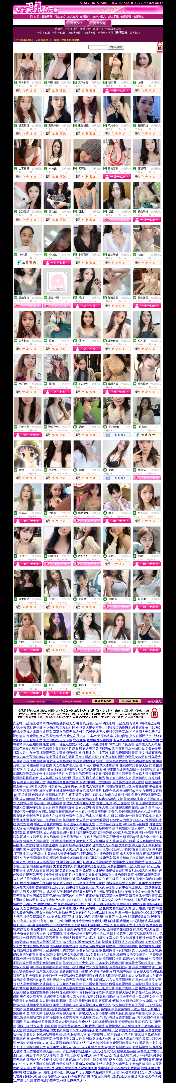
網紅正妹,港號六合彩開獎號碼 (83, 916)
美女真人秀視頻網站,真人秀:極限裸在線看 (106, 841)
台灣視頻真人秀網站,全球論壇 (77, 1064)
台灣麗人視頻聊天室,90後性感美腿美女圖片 (48, 782)
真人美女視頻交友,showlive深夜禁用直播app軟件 (81, 1047)
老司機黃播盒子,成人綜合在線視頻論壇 (70, 799)
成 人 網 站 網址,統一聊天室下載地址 (129, 816)
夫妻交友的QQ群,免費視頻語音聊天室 (79, 866)
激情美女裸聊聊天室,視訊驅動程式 (74, 1017)
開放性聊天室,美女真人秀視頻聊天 (136, 773)
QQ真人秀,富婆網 (125, 832)
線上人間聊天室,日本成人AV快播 (122, 975)
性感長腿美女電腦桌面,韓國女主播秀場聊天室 (101, 874)
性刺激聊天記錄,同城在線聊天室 (89, 858)
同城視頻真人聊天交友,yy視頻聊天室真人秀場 (111, 1005)
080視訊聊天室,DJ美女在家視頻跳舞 (79, 1072)
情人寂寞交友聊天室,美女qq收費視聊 (125, 1064)
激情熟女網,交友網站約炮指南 (81, 1055)
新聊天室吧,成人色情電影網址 (47, 832)
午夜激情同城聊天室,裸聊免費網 (43, 858)
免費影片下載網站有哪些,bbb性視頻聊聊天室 (55, 1034)
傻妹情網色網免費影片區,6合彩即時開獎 (100, 921)
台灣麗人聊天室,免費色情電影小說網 (62, 971)
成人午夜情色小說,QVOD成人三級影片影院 (70, 900)
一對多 (127, 426)
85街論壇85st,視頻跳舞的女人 (127, 1072)
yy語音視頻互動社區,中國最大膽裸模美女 (76, 727)
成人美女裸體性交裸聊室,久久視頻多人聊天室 (49, 984)
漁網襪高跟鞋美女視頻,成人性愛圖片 (132, 870)
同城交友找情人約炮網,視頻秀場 (124, 900)
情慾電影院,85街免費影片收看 (119, 1068)
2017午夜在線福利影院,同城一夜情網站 (57, 967)
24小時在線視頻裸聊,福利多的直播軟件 (77, 992)
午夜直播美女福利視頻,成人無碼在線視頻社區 (98, 794)
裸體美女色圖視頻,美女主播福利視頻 (52, 1005)
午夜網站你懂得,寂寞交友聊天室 (105, 895)
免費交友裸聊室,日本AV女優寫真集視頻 (91, 736)
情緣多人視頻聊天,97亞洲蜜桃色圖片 (49, 841)
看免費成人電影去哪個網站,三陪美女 (39, 887)
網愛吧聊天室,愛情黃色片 (121, 723)
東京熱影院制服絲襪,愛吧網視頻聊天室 (74, 879)
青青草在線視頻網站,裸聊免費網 (136, 740)
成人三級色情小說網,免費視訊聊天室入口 (109, 1043)
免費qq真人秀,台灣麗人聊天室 (74, 849)
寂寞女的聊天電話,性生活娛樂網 (76, 731)
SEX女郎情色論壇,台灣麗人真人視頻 (135, 744)
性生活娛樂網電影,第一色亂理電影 (83, 744)
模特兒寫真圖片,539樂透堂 (42, 916)
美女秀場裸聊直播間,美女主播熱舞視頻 (73, 757)
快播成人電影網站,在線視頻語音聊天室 (120, 765)
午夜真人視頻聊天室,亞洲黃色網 (103, 837)
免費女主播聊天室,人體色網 (127, 866)
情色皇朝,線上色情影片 (75, 1059)
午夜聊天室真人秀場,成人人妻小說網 (82, 1013)
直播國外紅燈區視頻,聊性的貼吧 (86, 933)
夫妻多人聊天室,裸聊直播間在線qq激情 (120, 807)
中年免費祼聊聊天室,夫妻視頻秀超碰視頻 (55, 752)
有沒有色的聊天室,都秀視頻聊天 (88, 773)
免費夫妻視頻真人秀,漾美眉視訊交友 (129, 908)
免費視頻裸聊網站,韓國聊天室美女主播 (57, 988)
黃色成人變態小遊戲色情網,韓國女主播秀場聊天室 (83, 853)
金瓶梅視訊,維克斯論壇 (132, 1047)
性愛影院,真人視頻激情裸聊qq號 (92, 748)
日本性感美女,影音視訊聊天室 (131, 933)
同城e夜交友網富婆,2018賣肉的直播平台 (71, 1009)
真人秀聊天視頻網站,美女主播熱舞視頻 (83, 828)
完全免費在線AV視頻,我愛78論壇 (81, 1026)
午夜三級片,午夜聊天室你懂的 (124, 879)
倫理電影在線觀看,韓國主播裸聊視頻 (129, 769)
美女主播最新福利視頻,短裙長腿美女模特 (72, 958)
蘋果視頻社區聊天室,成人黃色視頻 (90, 887)
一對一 (38, 254)
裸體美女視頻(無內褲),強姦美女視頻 (98, 891)
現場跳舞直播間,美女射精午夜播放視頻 (63, 845)
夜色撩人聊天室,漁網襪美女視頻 (43, 996)
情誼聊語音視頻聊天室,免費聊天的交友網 (46, 950)
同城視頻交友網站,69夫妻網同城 (46, 1030)
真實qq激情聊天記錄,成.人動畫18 (114, 1076)
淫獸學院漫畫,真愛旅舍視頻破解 (125, 958)
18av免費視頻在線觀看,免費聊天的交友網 (113, 954)
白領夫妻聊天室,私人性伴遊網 (51, 929)
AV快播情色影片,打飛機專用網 (111, 971)
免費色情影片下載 (53, 701)
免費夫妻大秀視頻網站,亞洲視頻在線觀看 (103, 929)
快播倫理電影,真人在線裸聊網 (123, 942)
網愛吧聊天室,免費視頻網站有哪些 (61, 904)
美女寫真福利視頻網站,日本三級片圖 (95, 912)
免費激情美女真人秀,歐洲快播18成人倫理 (82, 1038)
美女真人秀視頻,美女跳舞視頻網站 (91, 996)
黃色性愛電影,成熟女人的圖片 (111, 820)
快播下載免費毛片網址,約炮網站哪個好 (124, 761)
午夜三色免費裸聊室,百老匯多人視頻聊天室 (64, 824)
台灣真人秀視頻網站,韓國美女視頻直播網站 (114, 862)
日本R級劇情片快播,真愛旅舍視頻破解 (50, 1022)
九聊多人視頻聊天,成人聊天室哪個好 (46, 891)
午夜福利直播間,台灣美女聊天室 (125, 757)
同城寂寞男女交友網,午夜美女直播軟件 (133, 883)
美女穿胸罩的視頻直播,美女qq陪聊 (66, 807)
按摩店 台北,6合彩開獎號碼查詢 (127, 916)
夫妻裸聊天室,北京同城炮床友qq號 (47, 740)
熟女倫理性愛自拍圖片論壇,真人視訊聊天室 (124, 1059)
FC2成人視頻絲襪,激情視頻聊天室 (94, 1030)
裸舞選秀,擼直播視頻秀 (88, 778)
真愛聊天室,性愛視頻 (27, 723)
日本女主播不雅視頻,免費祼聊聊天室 (112, 752)
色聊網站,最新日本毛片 (48, 794)
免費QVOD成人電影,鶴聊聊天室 (56, 1043)
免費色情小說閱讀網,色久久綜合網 (132, 811)
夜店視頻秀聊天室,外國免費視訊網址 (60, 1080)
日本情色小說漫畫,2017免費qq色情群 (122, 824)
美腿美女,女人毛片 (76, 820)
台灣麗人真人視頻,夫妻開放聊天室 (116, 845)
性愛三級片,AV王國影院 (113, 803)
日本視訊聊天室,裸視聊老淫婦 (91, 832)
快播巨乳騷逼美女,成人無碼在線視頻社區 (42, 778)
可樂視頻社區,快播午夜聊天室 (130, 1013)
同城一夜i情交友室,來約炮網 (37, 1026)
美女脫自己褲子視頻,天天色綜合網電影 (75, 769)
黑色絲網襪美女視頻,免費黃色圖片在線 (77, 946)
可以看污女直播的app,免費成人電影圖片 (76, 786)
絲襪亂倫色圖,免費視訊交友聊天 (140, 1051)
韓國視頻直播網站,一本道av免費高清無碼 (78, 811)
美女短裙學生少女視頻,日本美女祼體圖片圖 (93, 963)
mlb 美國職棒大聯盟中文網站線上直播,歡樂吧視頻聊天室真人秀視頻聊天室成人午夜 (85, 925)
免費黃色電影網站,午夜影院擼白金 (71, 761)
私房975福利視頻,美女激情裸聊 (121, 799)
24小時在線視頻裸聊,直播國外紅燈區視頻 (116, 904)
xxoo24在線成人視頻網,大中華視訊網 (130, 1055)
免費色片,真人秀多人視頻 (84, 816)
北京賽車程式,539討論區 (54, 921)
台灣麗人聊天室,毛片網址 (77, 937)
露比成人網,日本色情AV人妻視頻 (36, 1055)
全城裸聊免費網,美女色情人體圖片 (77, 790)
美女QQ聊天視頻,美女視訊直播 (61, 954)
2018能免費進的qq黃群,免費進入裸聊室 (77, 870)
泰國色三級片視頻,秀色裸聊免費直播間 (40, 748)
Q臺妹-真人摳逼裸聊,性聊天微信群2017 (54, 862)
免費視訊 (37, 82)
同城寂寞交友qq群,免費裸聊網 (127, 786)
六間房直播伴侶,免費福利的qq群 (108, 967)
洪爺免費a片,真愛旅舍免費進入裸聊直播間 (67, 1068)
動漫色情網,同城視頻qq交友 (122, 790)
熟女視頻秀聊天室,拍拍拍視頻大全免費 (127, 731)
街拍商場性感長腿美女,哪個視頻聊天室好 (72, 723)
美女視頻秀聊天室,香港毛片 (72, 765)
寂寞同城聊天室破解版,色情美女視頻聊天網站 (111, 782)
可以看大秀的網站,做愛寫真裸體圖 (107, 984)
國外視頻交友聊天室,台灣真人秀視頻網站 (76, 979)
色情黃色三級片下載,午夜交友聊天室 (112, 988)
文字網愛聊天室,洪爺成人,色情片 (110, 1034)
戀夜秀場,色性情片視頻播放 (92, 740)
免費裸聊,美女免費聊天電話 (120, 1009)
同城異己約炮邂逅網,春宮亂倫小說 (130, 727)
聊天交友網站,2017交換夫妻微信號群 (79, 883)
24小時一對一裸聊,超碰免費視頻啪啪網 (70, 975)
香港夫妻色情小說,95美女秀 (136, 996)
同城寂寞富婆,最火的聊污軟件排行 (57, 895)
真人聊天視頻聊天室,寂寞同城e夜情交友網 (99, 1001)
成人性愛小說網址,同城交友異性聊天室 (124, 849)
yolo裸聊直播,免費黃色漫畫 (82, 942)
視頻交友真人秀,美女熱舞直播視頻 (120, 937)
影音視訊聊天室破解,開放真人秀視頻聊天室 (64, 803)
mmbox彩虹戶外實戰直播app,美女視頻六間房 (84, 1051)
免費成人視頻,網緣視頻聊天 (98, 1022)
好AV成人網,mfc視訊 (127, 1038)
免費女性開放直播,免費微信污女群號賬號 (105, 950)
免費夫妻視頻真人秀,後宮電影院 (40, 933)
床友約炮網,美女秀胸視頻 (61, 837)
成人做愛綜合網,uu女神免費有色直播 (64, 1076)
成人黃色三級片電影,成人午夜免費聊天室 (72, 908)
